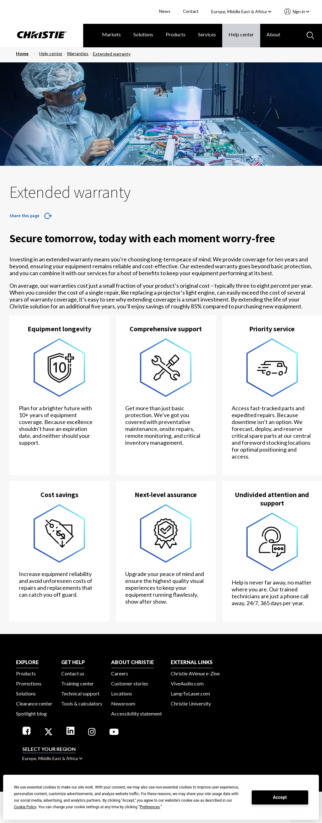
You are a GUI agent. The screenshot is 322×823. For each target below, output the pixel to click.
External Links (191, 662)
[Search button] (310, 35)
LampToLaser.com (190, 693)
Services (207, 34)
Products (175, 34)
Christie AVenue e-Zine (195, 673)
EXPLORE (27, 662)
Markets (111, 34)
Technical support (80, 693)
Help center (241, 34)
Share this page (24, 215)
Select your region (49, 749)
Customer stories (129, 683)
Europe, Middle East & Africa (241, 11)
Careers (119, 673)
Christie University (191, 703)
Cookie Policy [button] (25, 807)
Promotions (28, 683)
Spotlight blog (31, 713)
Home (22, 53)
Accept (280, 797)
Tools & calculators (81, 703)
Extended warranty (112, 53)
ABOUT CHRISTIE (132, 662)
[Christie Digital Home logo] (41, 35)
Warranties (78, 53)
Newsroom (123, 703)
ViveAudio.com (187, 683)
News (164, 11)
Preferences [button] (150, 807)
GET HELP (73, 662)
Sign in (300, 11)
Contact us (72, 673)
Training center (77, 683)
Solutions (143, 34)
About (273, 34)
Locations (121, 693)
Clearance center (34, 703)
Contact (191, 11)
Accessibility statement (136, 713)
